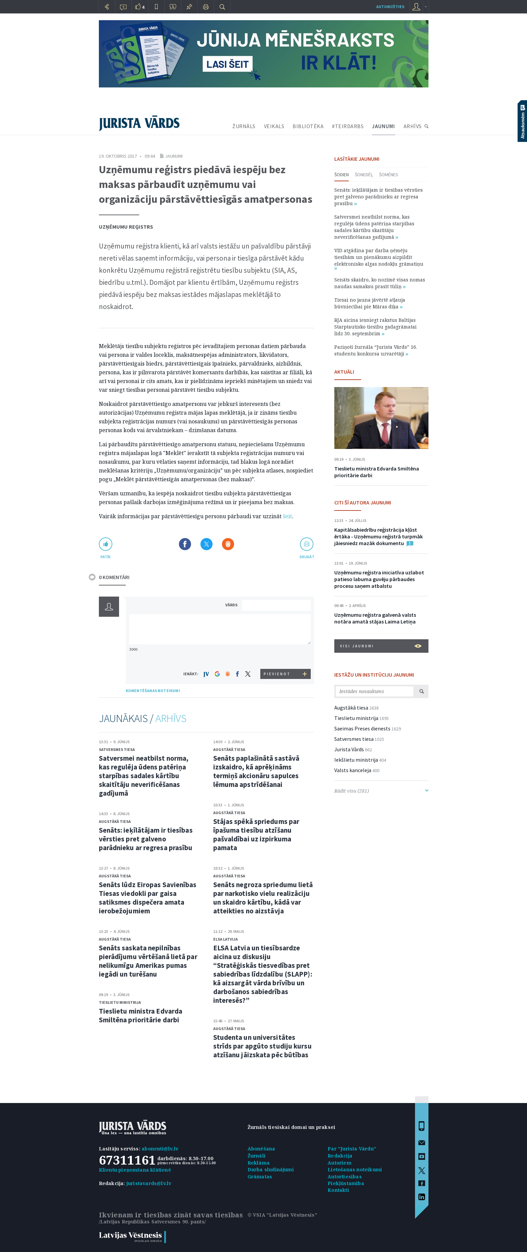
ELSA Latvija (225, 939)
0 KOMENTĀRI (114, 577)
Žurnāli (257, 1155)
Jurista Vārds (349, 749)
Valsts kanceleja (352, 770)
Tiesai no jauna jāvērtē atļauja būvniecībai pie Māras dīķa (369, 303)
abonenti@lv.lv (160, 1148)
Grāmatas (260, 1176)
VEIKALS (274, 126)
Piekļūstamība (346, 1183)
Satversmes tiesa (117, 749)
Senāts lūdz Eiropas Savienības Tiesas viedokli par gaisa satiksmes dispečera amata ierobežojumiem (148, 897)
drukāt (307, 556)
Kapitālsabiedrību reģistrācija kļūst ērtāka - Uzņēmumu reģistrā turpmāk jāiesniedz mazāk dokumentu (378, 536)
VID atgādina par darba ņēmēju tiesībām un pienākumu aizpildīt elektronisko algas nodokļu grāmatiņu (378, 258)
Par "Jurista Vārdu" (352, 1148)
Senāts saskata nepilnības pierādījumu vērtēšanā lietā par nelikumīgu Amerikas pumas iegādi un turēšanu (148, 961)
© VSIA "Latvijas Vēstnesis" (282, 1215)
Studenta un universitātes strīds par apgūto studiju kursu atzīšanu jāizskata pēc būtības (262, 1046)
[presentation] (277, 656)
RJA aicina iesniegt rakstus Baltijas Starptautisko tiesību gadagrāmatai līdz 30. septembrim (375, 327)
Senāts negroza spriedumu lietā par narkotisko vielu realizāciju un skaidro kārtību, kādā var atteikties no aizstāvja (263, 897)
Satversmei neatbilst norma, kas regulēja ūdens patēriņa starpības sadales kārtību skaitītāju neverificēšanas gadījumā (144, 776)
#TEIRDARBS (348, 126)
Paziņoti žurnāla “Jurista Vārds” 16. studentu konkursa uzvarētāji (375, 350)
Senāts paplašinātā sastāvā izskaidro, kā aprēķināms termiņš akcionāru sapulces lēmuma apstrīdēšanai (256, 771)
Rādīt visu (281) (381, 791)
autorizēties (390, 6)
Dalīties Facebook (185, 544)
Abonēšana (261, 1148)
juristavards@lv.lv (149, 1183)
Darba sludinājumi (271, 1169)
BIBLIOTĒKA (308, 126)
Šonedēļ (364, 175)
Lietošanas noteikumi (355, 1169)
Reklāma (259, 1163)
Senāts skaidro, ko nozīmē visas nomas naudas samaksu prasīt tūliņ (379, 283)
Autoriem (339, 1163)
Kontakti (338, 1190)
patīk (106, 556)
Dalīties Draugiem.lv (228, 544)
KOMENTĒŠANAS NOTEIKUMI (153, 690)
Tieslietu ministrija (120, 1002)
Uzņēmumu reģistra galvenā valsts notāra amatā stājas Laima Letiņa (375, 618)
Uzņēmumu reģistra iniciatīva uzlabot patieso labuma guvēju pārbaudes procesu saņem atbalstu (379, 579)
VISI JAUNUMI (381, 646)
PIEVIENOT (277, 674)
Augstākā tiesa (115, 821)
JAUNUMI (383, 126)
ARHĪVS (413, 126)
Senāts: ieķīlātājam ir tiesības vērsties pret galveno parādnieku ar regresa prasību (146, 839)
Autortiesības (345, 1176)
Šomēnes (388, 175)
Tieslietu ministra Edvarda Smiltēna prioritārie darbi (141, 1015)
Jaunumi (174, 156)
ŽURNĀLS (244, 126)
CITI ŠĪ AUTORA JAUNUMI (362, 502)
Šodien (341, 175)
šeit (287, 516)
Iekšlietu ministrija (356, 759)
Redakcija (340, 1155)
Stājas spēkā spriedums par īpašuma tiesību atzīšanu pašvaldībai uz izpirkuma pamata (256, 834)
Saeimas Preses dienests (362, 728)
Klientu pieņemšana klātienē (135, 1170)
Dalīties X (206, 544)
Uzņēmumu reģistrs (126, 226)
